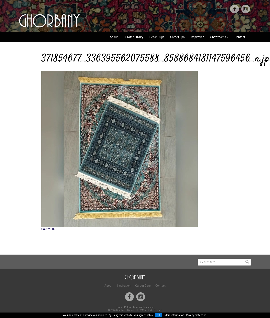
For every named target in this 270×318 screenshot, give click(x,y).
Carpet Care (143, 285)
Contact (240, 37)
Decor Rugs (156, 37)
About (114, 37)
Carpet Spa (177, 37)
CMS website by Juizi (150, 310)
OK (158, 315)
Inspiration (197, 37)
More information (174, 315)
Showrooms (219, 37)
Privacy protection (196, 315)
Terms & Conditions (143, 307)
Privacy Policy (123, 307)
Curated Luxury (133, 37)
